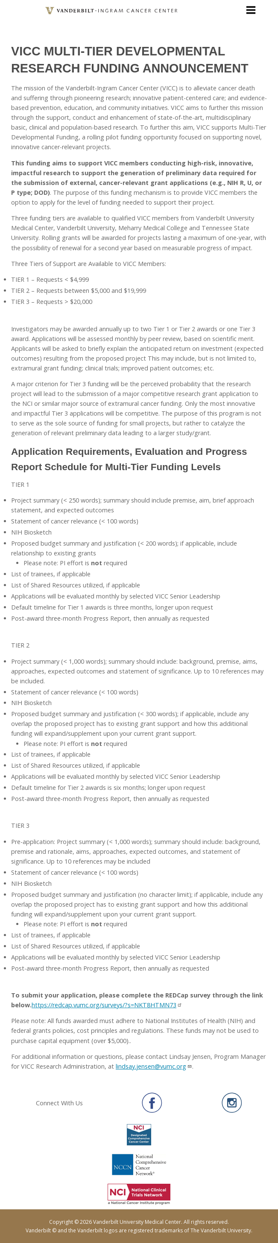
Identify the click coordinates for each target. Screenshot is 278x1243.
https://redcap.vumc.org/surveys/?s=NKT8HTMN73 (107, 1005)
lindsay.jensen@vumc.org (154, 1066)
